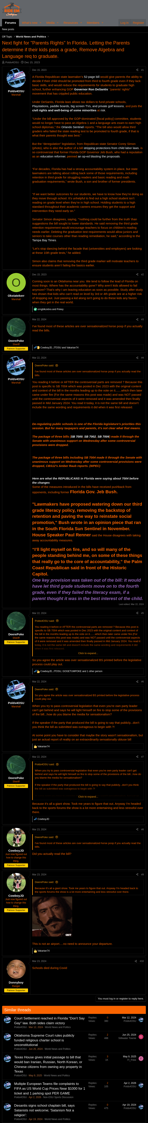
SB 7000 (76, 436)
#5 (142, 613)
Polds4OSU (12, 62)
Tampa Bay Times (44, 240)
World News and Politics (58, 1027)
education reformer (52, 156)
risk (103, 110)
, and (59, 347)
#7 (142, 756)
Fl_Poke (131, 1060)
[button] (40, 22)
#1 (142, 70)
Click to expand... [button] (88, 653)
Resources (71, 22)
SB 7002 (90, 436)
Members (93, 22)
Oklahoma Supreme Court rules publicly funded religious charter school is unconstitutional (44, 1040)
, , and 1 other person (71, 671)
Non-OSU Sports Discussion (58, 1097)
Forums (10, 22)
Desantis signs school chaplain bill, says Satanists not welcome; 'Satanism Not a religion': (44, 1110)
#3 (142, 319)
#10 (142, 961)
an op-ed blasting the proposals (99, 156)
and (50, 309)
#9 (142, 874)
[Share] (137, 70)
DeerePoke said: (44, 365)
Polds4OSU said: (45, 620)
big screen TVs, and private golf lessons (97, 106)
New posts (8, 29)
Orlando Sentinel (72, 127)
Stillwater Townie (127, 1038)
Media (50, 22)
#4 (142, 357)
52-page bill (92, 76)
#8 (142, 829)
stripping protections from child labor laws (111, 148)
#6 (142, 681)
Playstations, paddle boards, (51, 106)
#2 (142, 274)
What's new (29, 22)
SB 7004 (103, 436)
